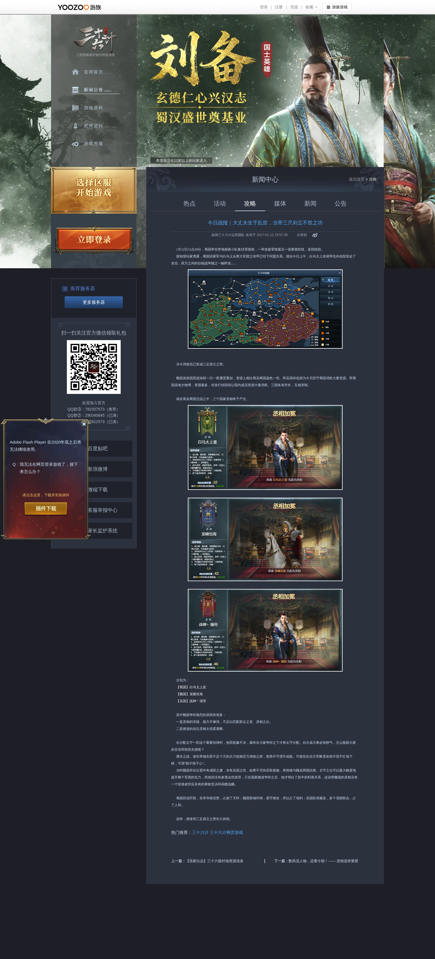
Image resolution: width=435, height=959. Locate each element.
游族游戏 (337, 6)
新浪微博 (88, 469)
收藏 (309, 7)
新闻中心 (96, 90)
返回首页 (357, 179)
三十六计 (95, 41)
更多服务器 (94, 302)
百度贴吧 (88, 448)
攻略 (250, 203)
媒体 (280, 203)
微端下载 (88, 489)
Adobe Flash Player (28, 442)
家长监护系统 (93, 530)
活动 (220, 203)
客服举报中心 (93, 510)
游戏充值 (96, 144)
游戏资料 (96, 108)
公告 (341, 203)
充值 (294, 7)
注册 (279, 7)
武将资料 (96, 126)
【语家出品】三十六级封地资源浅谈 (214, 861)
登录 (264, 7)
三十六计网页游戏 (227, 832)
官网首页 (96, 72)
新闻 (310, 203)
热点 (189, 203)
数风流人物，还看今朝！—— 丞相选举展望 (323, 861)
